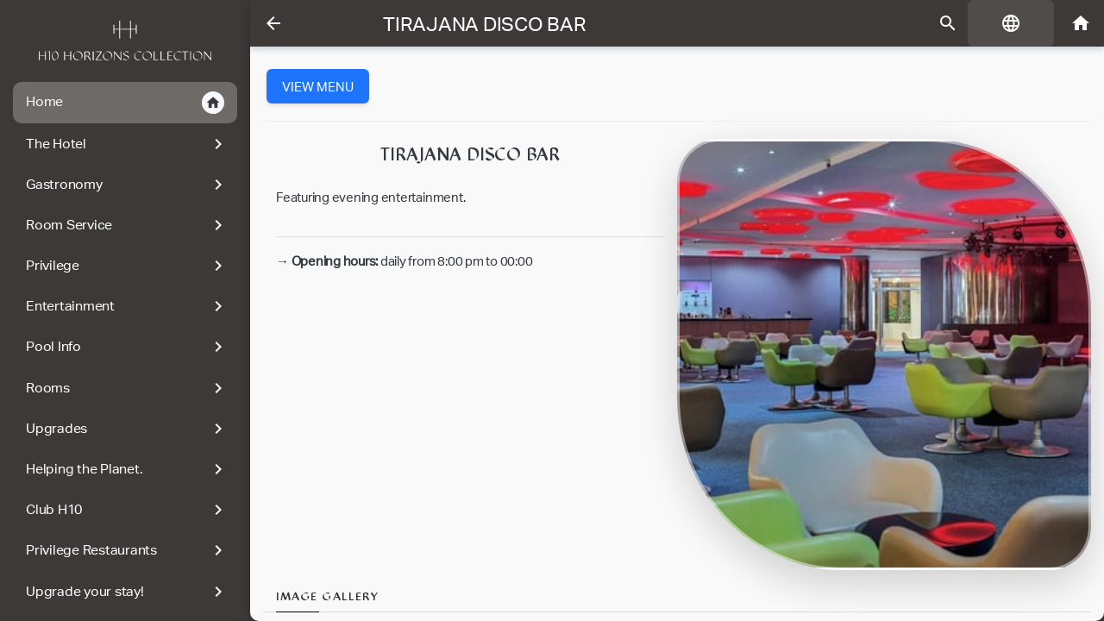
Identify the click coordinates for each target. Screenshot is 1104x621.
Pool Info (127, 346)
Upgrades (127, 428)
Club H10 (127, 509)
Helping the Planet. (127, 469)
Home (125, 102)
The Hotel (127, 144)
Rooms (127, 388)
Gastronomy (127, 184)
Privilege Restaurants (127, 550)
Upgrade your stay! (127, 591)
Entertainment (127, 306)
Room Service (127, 225)
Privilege (127, 265)
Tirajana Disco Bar (484, 24)
